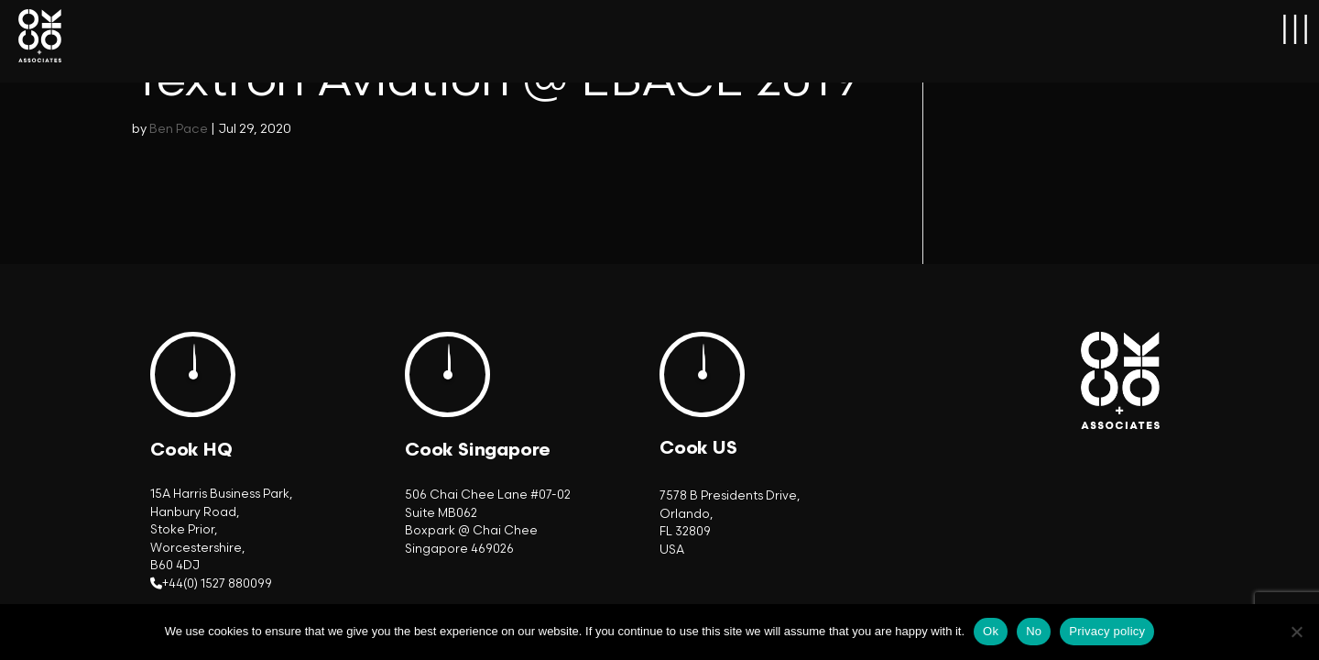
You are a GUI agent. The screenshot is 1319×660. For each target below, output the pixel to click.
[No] (1296, 631)
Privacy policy (1107, 631)
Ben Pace (178, 129)
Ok (990, 631)
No (1033, 631)
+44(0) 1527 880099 (217, 584)
